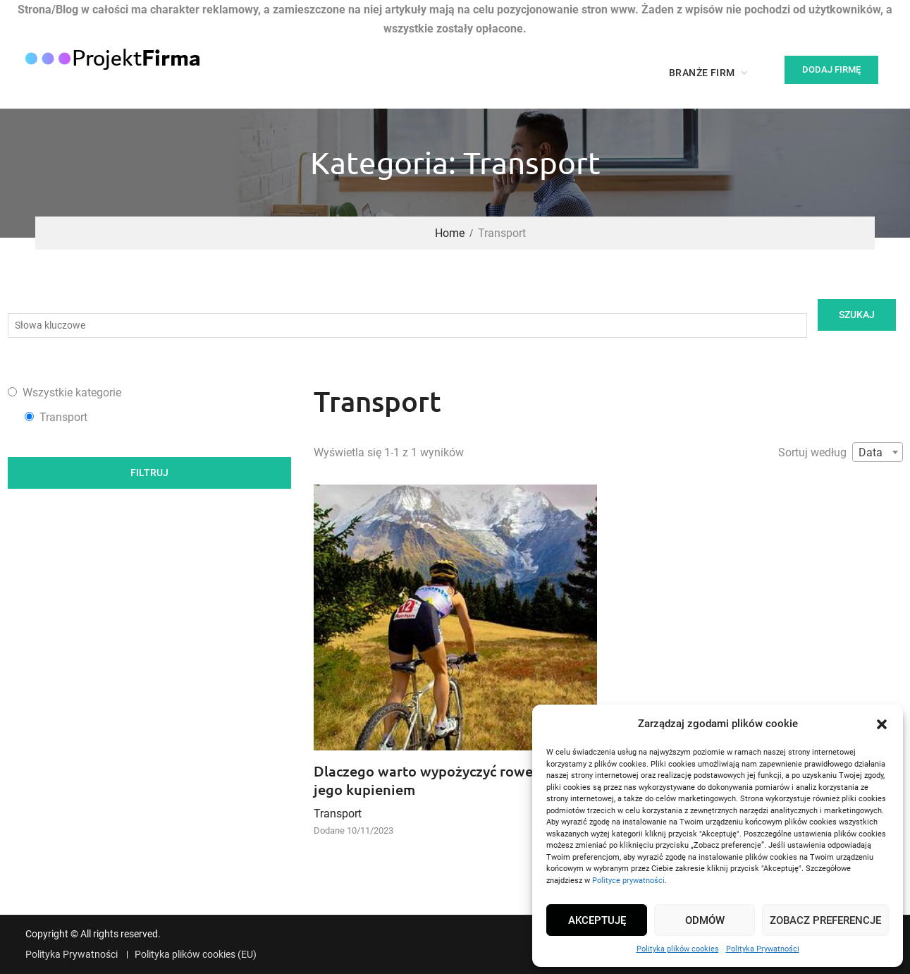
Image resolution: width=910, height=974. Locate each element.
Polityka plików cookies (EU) (196, 954)
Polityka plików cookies (678, 949)
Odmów (705, 920)
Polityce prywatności (628, 880)
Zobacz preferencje (825, 920)
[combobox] (877, 452)
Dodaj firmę (831, 69)
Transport (338, 813)
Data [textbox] (871, 452)
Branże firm (701, 72)
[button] (882, 724)
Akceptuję (597, 920)
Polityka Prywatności (762, 949)
